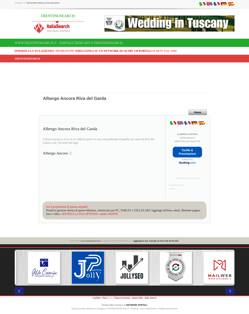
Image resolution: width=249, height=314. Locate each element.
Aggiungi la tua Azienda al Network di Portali (155, 240)
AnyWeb (97, 298)
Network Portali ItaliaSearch (43, 3)
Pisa (104, 298)
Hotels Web (137, 298)
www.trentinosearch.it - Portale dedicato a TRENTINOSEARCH (69, 43)
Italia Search (150, 298)
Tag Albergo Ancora (177, 185)
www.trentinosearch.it (90, 240)
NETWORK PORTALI (136, 305)
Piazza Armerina (122, 298)
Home (197, 112)
